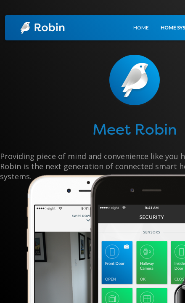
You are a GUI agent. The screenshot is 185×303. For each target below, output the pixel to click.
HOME (141, 27)
